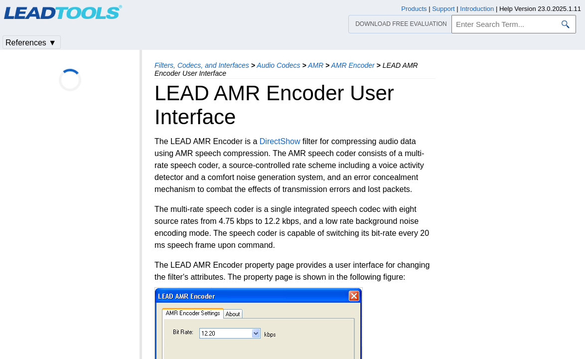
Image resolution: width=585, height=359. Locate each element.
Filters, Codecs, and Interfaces (201, 65)
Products (414, 8)
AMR (315, 65)
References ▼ (30, 42)
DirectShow (280, 141)
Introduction (477, 8)
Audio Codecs (278, 65)
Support (443, 8)
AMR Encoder (353, 65)
